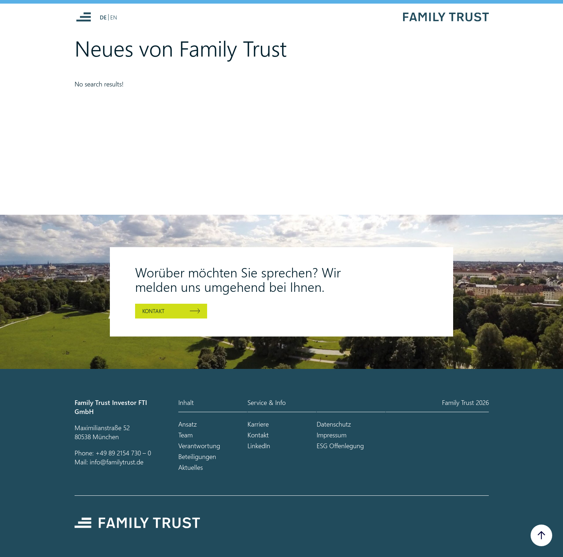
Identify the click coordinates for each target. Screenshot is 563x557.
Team (185, 434)
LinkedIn (258, 445)
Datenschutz (334, 423)
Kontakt (153, 311)
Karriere (258, 423)
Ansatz (187, 423)
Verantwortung (199, 445)
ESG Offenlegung (340, 445)
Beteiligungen (197, 456)
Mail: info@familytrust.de (109, 461)
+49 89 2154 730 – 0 (123, 452)
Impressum (332, 434)
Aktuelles (190, 467)
